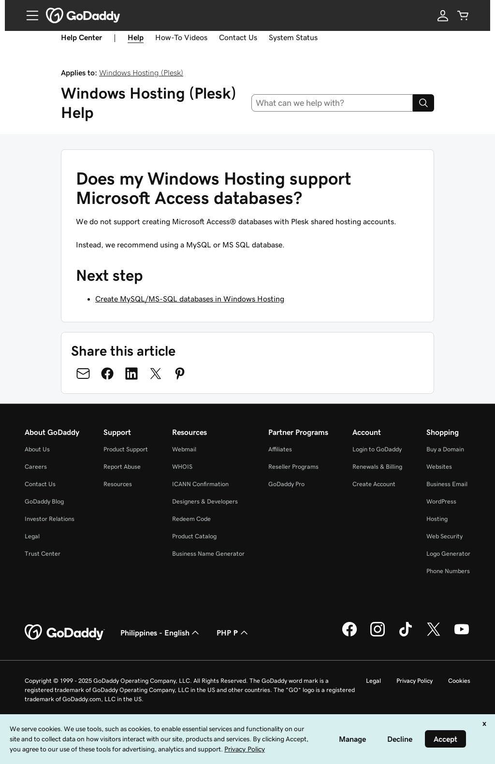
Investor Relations (49, 519)
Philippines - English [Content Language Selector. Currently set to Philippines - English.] (160, 632)
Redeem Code (191, 519)
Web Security (444, 536)
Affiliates (280, 449)
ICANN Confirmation (200, 484)
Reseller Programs (293, 466)
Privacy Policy (414, 681)
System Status (293, 37)
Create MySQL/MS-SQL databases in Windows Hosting (189, 299)
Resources (117, 484)
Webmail (184, 449)
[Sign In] (443, 15)
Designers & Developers (205, 501)
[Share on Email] (83, 373)
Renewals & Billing (377, 466)
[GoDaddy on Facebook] (349, 635)
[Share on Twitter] (156, 373)
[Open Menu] (28, 15)
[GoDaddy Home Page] (65, 632)
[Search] (423, 103)
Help (136, 37)
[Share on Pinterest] (180, 373)
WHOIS (182, 466)
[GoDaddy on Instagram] (377, 635)
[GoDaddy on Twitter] (433, 635)
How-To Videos (181, 37)
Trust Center (42, 553)
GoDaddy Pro (286, 484)
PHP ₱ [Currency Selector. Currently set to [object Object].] (233, 632)
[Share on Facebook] (107, 373)
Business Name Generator (208, 553)
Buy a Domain (445, 449)
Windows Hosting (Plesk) (141, 72)
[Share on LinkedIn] (131, 373)
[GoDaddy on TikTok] (405, 635)
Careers (36, 466)
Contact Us (238, 37)
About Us (37, 449)
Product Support (125, 449)
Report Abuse (122, 466)
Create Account (373, 484)
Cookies (459, 681)
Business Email (446, 484)
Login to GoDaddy (377, 449)
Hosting (437, 519)
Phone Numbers (448, 571)
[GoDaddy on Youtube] (461, 635)
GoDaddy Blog (44, 501)
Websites (439, 466)
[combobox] (332, 103)
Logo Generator (448, 553)
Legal (32, 536)
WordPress (441, 501)
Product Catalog (194, 536)
